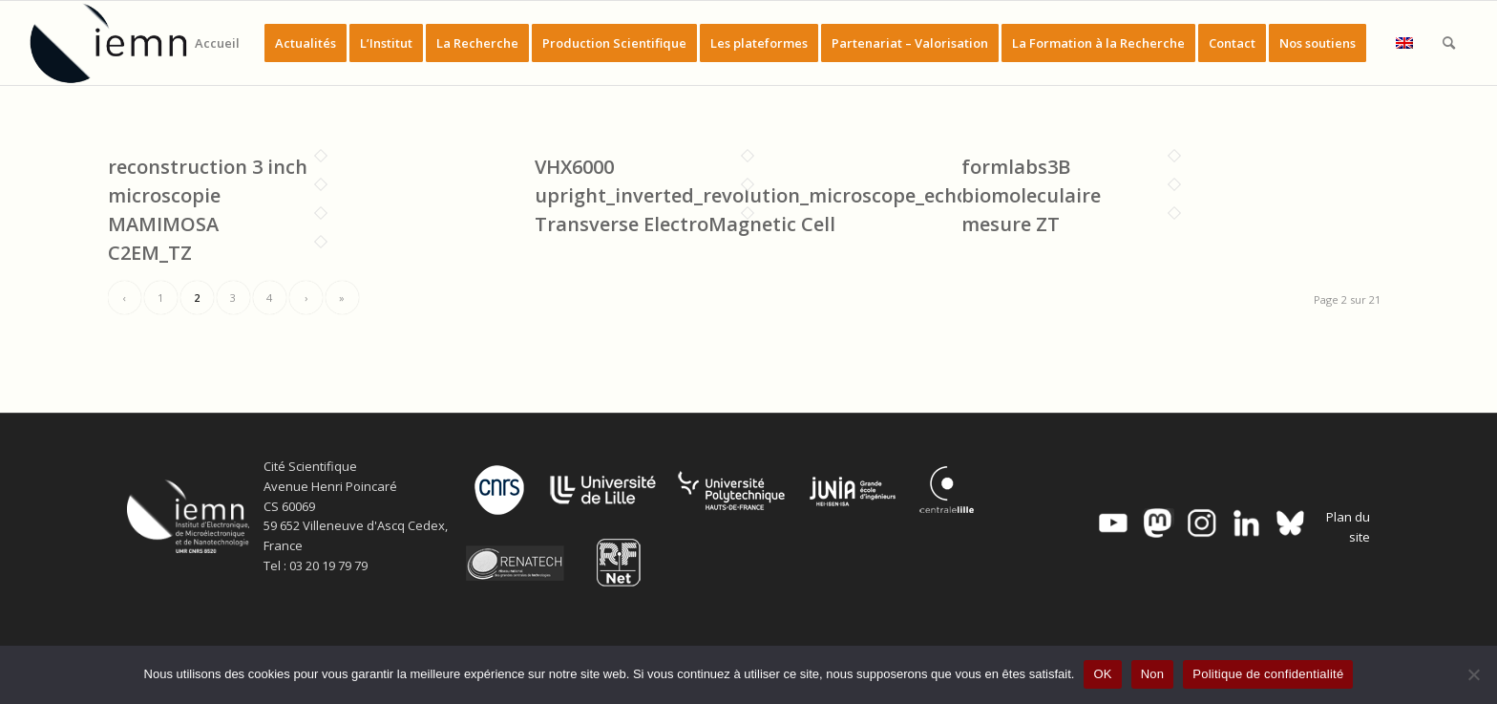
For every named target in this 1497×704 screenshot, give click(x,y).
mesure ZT (1010, 224)
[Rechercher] (1448, 43)
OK (1102, 674)
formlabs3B (1015, 167)
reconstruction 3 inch (207, 167)
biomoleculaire (1031, 195)
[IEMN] (121, 43)
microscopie (164, 195)
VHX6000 (574, 167)
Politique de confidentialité (1267, 674)
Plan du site (1348, 526)
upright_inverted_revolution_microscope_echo (751, 195)
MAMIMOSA (163, 224)
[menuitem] (217, 43)
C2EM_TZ (150, 253)
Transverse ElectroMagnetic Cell (685, 224)
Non (1153, 674)
